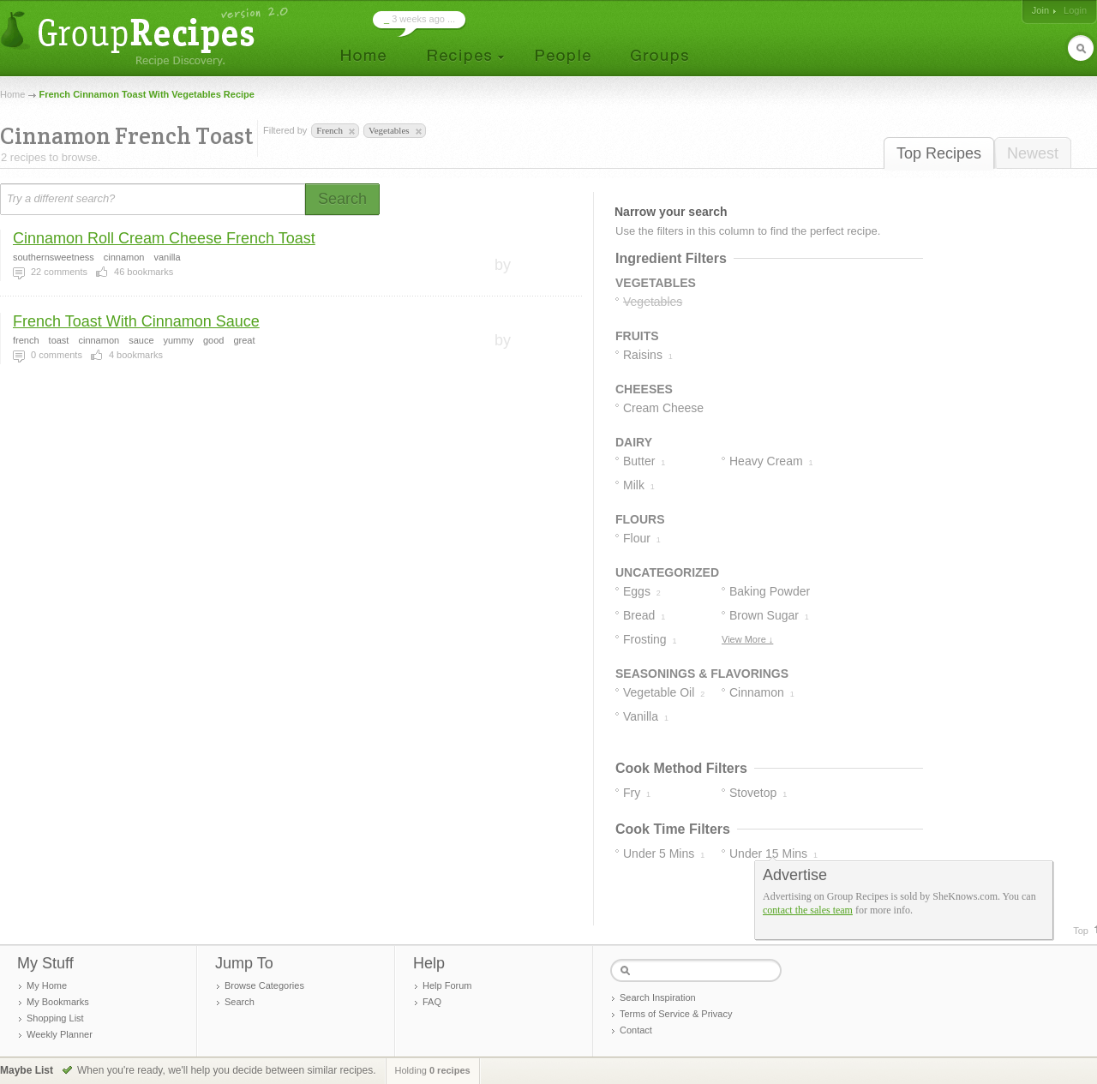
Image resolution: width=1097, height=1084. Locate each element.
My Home (47, 985)
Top (1080, 930)
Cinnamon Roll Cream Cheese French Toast (164, 238)
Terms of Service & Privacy (676, 1014)
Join (1040, 10)
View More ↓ (747, 639)
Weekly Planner (60, 1034)
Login (1075, 10)
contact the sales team (808, 910)
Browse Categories (264, 985)
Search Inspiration (658, 997)
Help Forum (447, 985)
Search (240, 1002)
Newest (1032, 153)
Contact (636, 1030)
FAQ (432, 1002)
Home (12, 94)
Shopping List (55, 1018)
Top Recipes (938, 153)
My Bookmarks (58, 1002)
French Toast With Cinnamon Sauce (136, 321)
